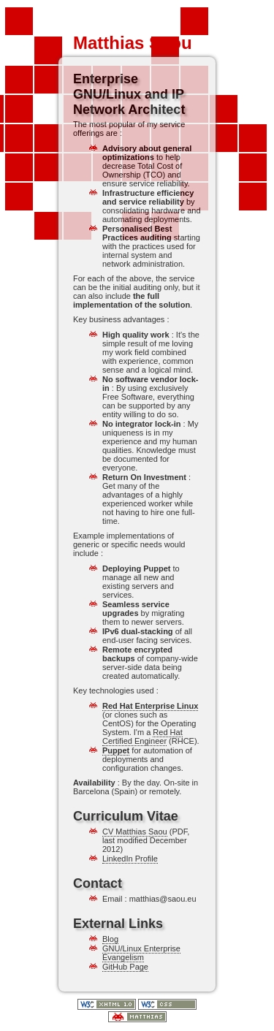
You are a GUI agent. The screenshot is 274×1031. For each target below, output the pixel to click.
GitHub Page (125, 966)
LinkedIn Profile (130, 858)
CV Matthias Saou (134, 831)
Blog (110, 939)
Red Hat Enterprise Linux (150, 705)
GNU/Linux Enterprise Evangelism (141, 953)
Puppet (115, 750)
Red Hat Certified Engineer (142, 736)
